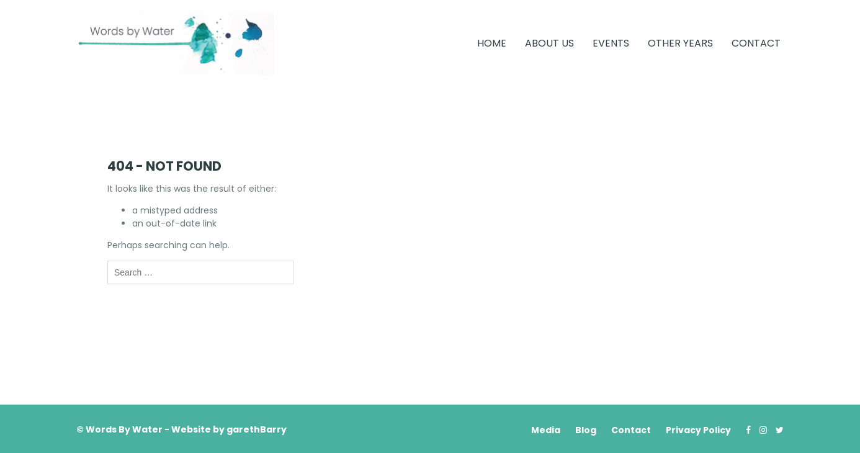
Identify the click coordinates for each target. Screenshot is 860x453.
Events (611, 43)
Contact (756, 43)
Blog (585, 430)
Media (545, 430)
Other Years (680, 43)
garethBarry (256, 429)
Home (491, 43)
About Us (549, 43)
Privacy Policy (698, 430)
